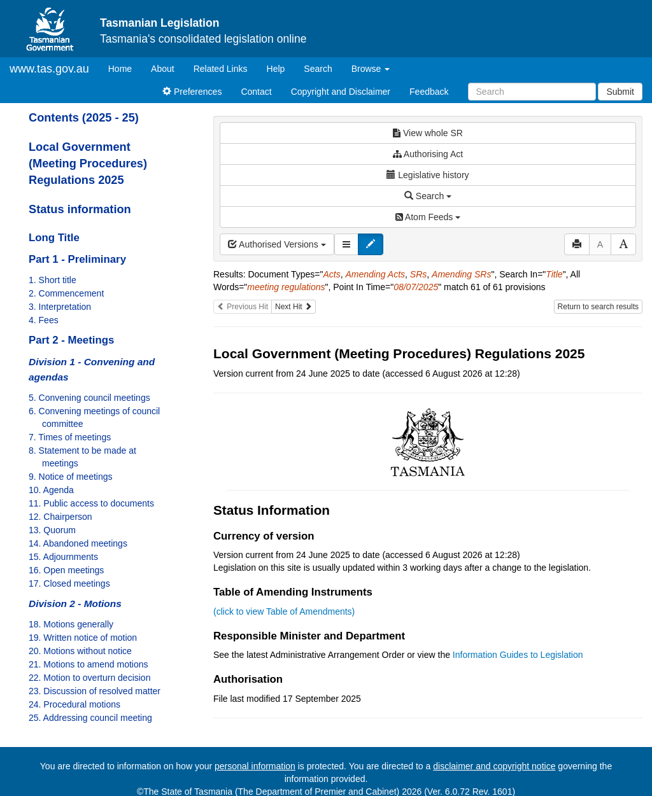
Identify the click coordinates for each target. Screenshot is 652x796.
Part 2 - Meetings (71, 340)
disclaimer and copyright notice (494, 766)
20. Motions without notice (80, 651)
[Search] (532, 92)
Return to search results (598, 306)
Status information (80, 209)
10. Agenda (51, 490)
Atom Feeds (427, 217)
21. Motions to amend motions (88, 664)
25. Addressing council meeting (90, 718)
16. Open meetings (66, 570)
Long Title (54, 238)
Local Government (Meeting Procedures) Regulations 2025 (88, 163)
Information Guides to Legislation (518, 655)
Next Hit (293, 306)
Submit (620, 92)
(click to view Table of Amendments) (284, 611)
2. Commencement (66, 293)
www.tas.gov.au (49, 68)
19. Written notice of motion (83, 637)
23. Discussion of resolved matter (94, 691)
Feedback (428, 92)
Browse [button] (370, 69)
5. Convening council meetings (89, 398)
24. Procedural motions (74, 704)
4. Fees (44, 320)
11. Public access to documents (91, 503)
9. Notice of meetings (71, 476)
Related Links (221, 69)
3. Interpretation (60, 307)
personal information (255, 766)
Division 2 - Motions (75, 603)
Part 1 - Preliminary (77, 259)
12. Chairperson (60, 517)
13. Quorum (52, 530)
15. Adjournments (63, 557)
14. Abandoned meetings (78, 543)
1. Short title (52, 280)
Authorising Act (428, 154)
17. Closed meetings (69, 583)
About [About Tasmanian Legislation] (162, 69)
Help (276, 69)
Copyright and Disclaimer (340, 92)
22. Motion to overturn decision (89, 678)
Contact (256, 92)
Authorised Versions (277, 244)
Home (124, 68)
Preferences (192, 92)
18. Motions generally (71, 624)
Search (318, 69)
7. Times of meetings (70, 437)
